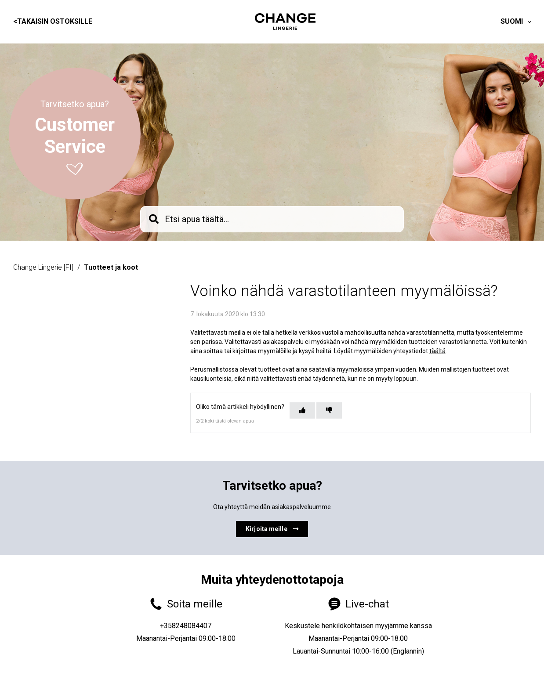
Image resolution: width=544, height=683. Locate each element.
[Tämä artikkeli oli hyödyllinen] (302, 410)
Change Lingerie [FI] (43, 267)
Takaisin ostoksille (52, 21)
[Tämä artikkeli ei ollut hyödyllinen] (329, 410)
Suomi (512, 21)
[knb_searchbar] (272, 219)
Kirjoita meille (272, 528)
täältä (437, 350)
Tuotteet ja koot (111, 267)
